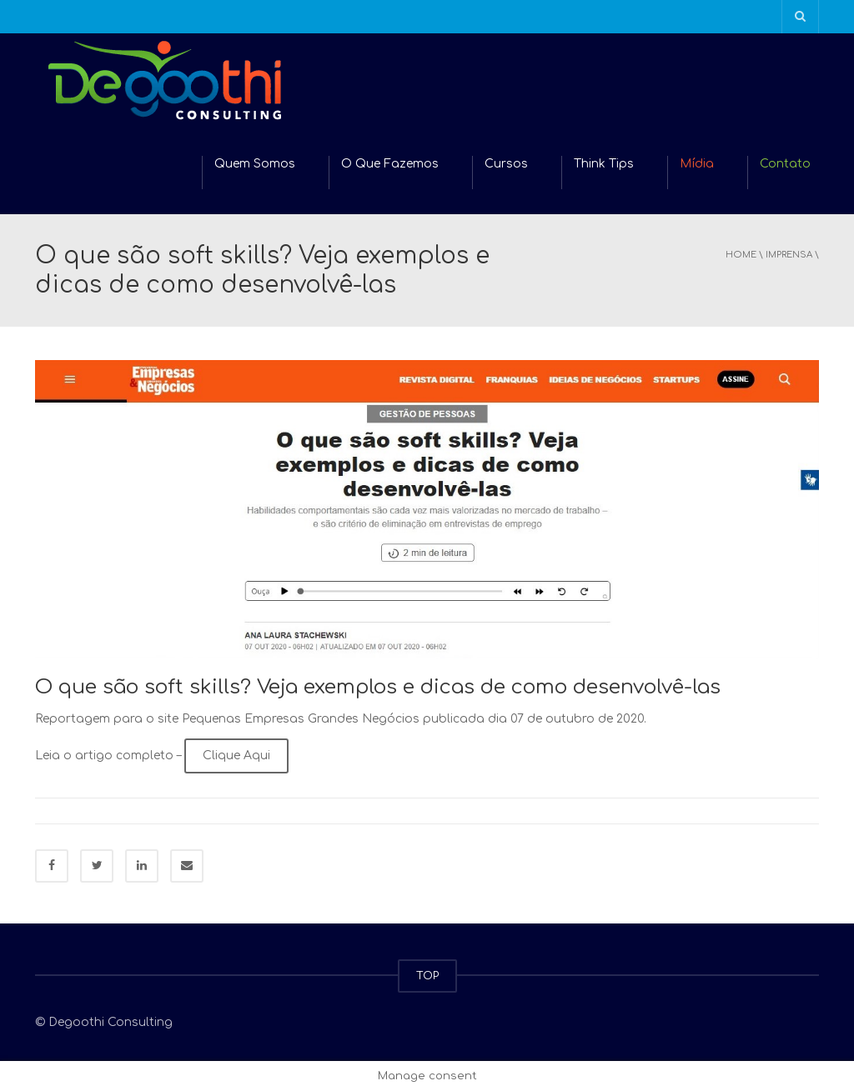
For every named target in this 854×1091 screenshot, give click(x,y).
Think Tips (604, 164)
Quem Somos (254, 164)
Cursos (506, 164)
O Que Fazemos (390, 164)
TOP (427, 976)
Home (741, 254)
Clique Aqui (236, 755)
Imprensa (789, 254)
